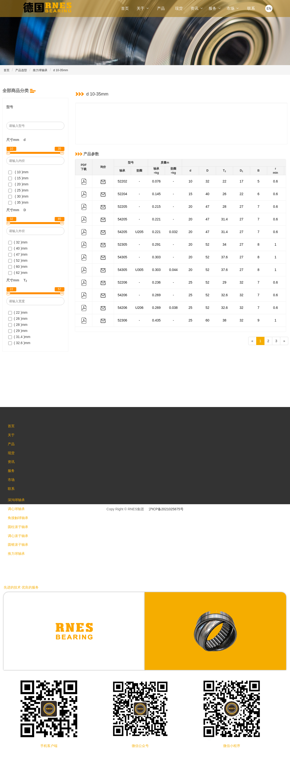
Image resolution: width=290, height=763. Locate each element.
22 (224, 181)
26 (224, 194)
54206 (122, 295)
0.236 (156, 282)
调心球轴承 (18, 516)
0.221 (156, 219)
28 (224, 206)
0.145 (156, 194)
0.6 (275, 181)
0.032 (173, 232)
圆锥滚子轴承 (20, 555)
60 (207, 320)
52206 (122, 282)
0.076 (156, 181)
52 (207, 244)
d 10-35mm (60, 70)
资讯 (197, 8)
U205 (139, 232)
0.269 (156, 295)
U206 (139, 308)
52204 (122, 194)
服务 (215, 8)
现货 (179, 8)
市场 (233, 8)
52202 (122, 181)
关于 (143, 8)
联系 (251, 8)
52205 (122, 206)
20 (190, 206)
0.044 (173, 270)
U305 (139, 270)
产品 (161, 8)
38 (224, 320)
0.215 (156, 206)
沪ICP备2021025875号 (166, 509)
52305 (122, 244)
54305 (122, 257)
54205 (122, 219)
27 (241, 206)
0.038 (173, 308)
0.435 (156, 320)
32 (207, 181)
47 (207, 206)
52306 (122, 320)
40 (207, 194)
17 (241, 181)
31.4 (224, 219)
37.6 (224, 257)
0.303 (156, 257)
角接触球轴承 (20, 526)
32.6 (224, 295)
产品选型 (21, 70)
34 (224, 244)
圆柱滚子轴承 (20, 536)
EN (269, 8)
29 (224, 282)
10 (190, 181)
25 (190, 282)
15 (190, 194)
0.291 (156, 244)
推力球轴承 (40, 70)
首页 (125, 8)
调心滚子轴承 (20, 545)
